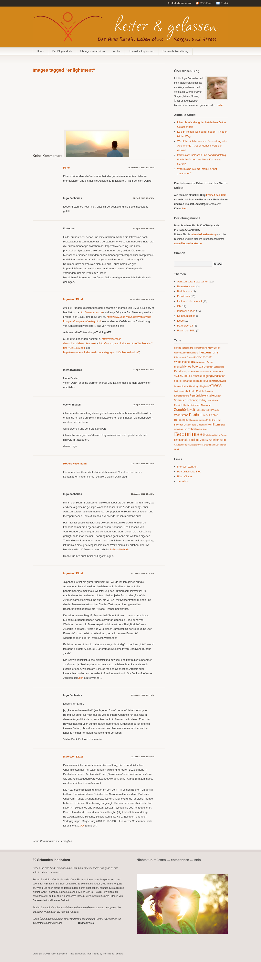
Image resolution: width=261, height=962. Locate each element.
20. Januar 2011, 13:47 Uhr (142, 757)
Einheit (217, 395)
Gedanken (202, 424)
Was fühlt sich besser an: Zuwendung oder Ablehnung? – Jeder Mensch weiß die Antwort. (202, 146)
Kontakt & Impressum (141, 51)
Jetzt (193, 391)
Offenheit (178, 429)
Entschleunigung (201, 376)
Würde (215, 410)
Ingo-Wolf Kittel (73, 299)
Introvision (213, 400)
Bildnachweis (86, 923)
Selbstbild (190, 429)
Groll (176, 449)
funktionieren (192, 420)
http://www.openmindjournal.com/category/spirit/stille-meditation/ (101, 352)
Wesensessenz (181, 352)
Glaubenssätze (181, 444)
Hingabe (221, 424)
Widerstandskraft (182, 391)
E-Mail (224, 3)
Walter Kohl (201, 429)
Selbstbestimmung (183, 381)
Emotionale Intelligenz (188, 439)
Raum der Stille (186, 330)
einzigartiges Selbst (201, 381)
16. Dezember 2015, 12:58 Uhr (141, 168)
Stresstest (207, 410)
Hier (106, 919)
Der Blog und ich (62, 51)
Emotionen (183, 296)
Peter (66, 167)
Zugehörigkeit (184, 410)
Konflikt (212, 424)
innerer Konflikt (181, 386)
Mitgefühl (216, 381)
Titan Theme (93, 953)
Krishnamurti (180, 357)
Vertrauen (180, 400)
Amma (210, 362)
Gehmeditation (213, 435)
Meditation (218, 376)
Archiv (117, 51)
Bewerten (178, 424)
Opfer (206, 415)
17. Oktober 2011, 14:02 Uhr (142, 299)
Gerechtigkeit (208, 444)
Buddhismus (184, 291)
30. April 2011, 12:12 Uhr (143, 370)
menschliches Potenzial (188, 366)
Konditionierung (181, 395)
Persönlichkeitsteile (202, 395)
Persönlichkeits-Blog (189, 471)
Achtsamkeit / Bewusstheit (192, 281)
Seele (224, 435)
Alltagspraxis (195, 444)
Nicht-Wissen (199, 362)
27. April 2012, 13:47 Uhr (143, 198)
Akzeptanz (206, 405)
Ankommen (217, 371)
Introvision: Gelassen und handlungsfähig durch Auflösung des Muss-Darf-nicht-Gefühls (201, 159)
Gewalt (190, 357)
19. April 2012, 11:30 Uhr (143, 229)
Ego (205, 400)
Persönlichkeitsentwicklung (187, 405)
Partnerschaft (185, 325)
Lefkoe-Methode (119, 549)
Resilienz (193, 352)
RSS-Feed (206, 3)
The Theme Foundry (113, 953)
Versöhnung (187, 348)
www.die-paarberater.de (188, 243)
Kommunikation (186, 315)
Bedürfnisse (190, 434)
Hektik (199, 410)
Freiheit (195, 414)
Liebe (180, 320)
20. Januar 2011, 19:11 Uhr (142, 695)
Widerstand (181, 415)
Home (40, 51)
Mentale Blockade (204, 391)
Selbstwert (218, 366)
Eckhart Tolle (190, 424)
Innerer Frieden (186, 310)
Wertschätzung (183, 361)
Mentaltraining (200, 348)
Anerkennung (217, 439)
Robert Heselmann (75, 463)
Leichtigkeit (221, 444)
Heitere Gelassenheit (189, 301)
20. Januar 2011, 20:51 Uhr (142, 573)
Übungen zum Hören (92, 51)
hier (184, 208)
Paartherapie (182, 371)
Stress (215, 385)
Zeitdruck (208, 366)
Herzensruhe (209, 352)
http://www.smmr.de (91, 312)
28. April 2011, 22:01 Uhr (143, 405)
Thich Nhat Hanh (182, 376)
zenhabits (183, 481)
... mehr (218, 105)
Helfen (205, 440)
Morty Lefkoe (214, 348)
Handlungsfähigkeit (198, 386)
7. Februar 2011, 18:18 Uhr (142, 464)
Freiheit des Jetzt (216, 195)
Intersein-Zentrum (187, 466)
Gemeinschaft (203, 357)
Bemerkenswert (186, 286)
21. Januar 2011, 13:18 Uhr (142, 494)
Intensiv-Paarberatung (204, 234)
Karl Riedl (216, 420)
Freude (177, 348)
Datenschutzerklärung (175, 51)
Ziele (223, 381)
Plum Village (184, 476)
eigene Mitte (205, 420)
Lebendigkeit (195, 400)
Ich (179, 306)
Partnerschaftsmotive (201, 371)
